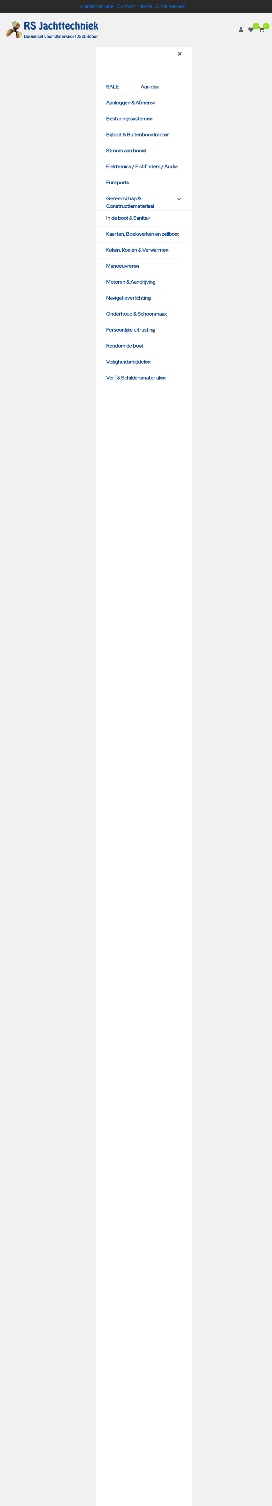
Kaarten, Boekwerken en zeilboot (142, 234)
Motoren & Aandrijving (130, 282)
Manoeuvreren (122, 266)
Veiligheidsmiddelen (128, 361)
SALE (112, 86)
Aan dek (150, 86)
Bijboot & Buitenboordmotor (137, 134)
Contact (126, 6)
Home (145, 6)
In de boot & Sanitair (128, 218)
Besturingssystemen (129, 118)
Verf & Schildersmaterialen (136, 377)
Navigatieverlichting (128, 298)
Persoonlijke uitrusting (130, 330)
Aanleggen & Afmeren (130, 102)
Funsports (117, 182)
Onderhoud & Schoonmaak (136, 314)
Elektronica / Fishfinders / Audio (141, 166)
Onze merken (170, 6)
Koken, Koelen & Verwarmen (137, 250)
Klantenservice (96, 6)
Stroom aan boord (126, 150)
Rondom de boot (124, 345)
